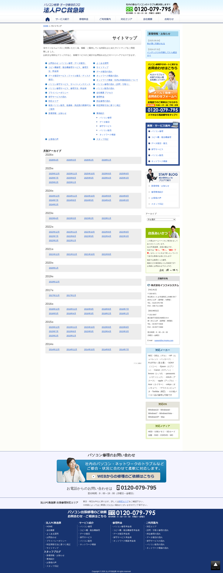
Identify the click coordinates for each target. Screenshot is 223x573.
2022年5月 (89, 236)
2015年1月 (71, 336)
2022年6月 (71, 236)
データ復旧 (105, 122)
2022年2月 (53, 240)
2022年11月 (72, 232)
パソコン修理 (106, 118)
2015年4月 (106, 331)
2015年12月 (54, 327)
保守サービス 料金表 (122, 537)
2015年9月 (106, 327)
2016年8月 (106, 309)
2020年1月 (53, 268)
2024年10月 (89, 196)
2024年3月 (124, 200)
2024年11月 (72, 196)
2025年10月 (89, 173)
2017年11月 (54, 295)
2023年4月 (53, 218)
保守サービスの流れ (57, 97)
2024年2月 (53, 204)
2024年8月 (124, 196)
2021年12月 (54, 254)
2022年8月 (124, 232)
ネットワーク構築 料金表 (124, 541)
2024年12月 (54, 196)
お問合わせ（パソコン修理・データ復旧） (67, 63)
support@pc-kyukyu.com (163, 340)
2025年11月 (72, 173)
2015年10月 (89, 327)
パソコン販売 (106, 130)
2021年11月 (72, 254)
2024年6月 (71, 200)
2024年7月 (53, 200)
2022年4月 (106, 236)
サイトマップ (102, 67)
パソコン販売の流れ (105, 88)
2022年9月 (106, 232)
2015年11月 (72, 327)
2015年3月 (124, 331)
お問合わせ (51, 537)
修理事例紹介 (157, 192)
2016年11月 (72, 309)
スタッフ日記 (102, 139)
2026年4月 (53, 160)
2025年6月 (71, 178)
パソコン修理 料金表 (122, 526)
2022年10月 (89, 232)
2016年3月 (89, 313)
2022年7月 (53, 236)
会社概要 (50, 530)
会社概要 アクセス (104, 92)
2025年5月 (89, 178)
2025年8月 (124, 173)
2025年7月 (53, 178)
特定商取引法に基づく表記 (108, 105)
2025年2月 (53, 182)
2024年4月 (106, 200)
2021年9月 (106, 254)
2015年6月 (71, 331)
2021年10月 (89, 254)
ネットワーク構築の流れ (107, 76)
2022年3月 (124, 236)
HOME (49, 526)
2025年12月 (54, 173)
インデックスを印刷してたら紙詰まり (162, 53)
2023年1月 (106, 218)
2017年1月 (71, 295)
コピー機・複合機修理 (161, 137)
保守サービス (106, 126)
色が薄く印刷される (156, 43)
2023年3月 (71, 218)
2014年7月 (124, 349)
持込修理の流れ (103, 101)
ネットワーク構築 (107, 134)
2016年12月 (54, 309)
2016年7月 (124, 309)
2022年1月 (71, 240)
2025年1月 (71, 182)
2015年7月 (53, 331)
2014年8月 (106, 349)
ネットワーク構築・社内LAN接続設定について (117, 80)
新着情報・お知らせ (57, 113)
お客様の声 (53, 139)
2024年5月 (89, 200)
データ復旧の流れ (104, 71)
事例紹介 (100, 113)
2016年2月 (106, 313)
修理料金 (100, 97)
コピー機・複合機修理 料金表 (126, 530)
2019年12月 (54, 282)
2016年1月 (124, 313)
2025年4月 (106, 178)
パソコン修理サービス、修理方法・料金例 (67, 88)
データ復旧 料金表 (121, 534)
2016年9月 (89, 309)
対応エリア (53, 101)
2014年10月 (89, 349)
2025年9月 (106, 173)
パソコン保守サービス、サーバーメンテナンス (69, 84)
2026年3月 (71, 160)
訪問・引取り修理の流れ (158, 530)
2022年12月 (54, 232)
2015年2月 (53, 336)
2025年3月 (124, 178)
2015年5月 (89, 331)
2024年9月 (106, 196)
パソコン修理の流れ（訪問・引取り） (113, 84)
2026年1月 (106, 160)
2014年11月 (72, 349)
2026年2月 (89, 160)
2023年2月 (89, 218)
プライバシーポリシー (58, 92)
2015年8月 (124, 327)
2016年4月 (71, 313)
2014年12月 (54, 349)
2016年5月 (53, 313)
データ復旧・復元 (159, 143)
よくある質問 (102, 63)
